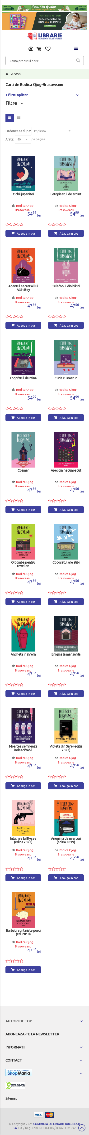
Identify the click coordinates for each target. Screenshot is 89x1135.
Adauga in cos (26, 233)
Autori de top (18, 1021)
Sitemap (11, 1098)
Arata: (9, 139)
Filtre (14, 103)
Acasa (16, 74)
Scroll (81, 1127)
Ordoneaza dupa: (18, 131)
